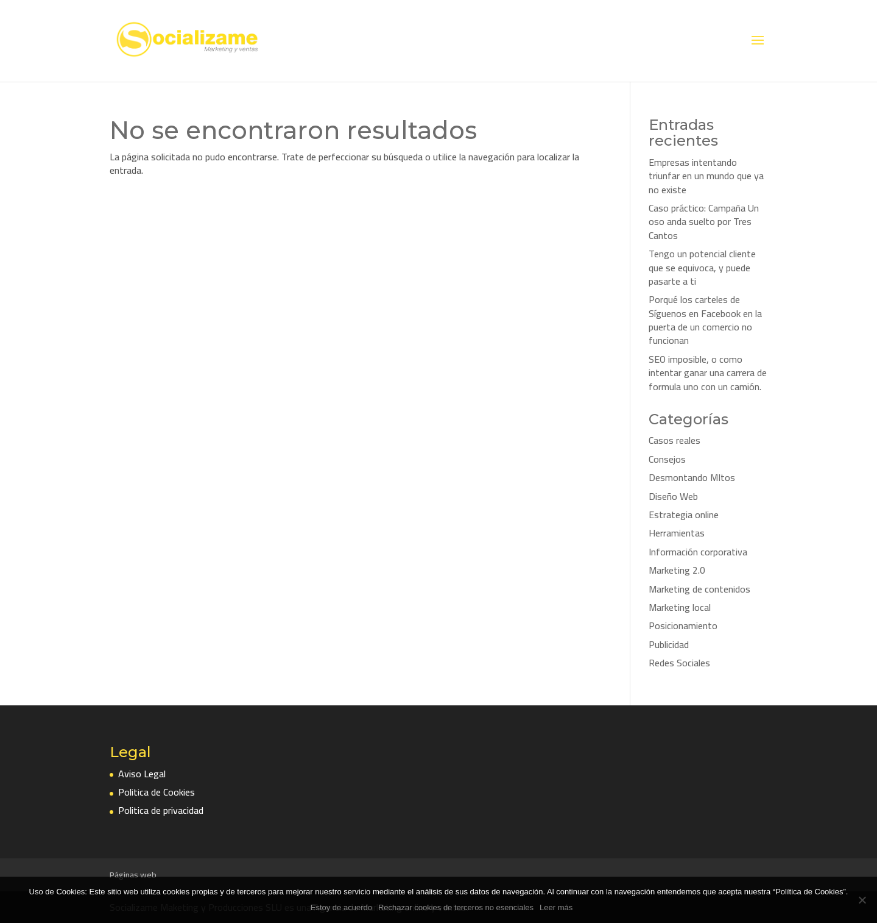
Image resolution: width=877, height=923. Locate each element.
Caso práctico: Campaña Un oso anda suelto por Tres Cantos (704, 221)
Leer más (556, 907)
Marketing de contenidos (699, 589)
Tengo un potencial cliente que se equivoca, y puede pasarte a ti (702, 267)
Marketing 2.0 (677, 570)
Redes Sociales (679, 663)
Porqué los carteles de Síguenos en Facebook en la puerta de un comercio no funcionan (705, 319)
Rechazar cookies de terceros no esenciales (456, 907)
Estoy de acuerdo (341, 907)
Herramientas (677, 533)
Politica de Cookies (156, 792)
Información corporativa (698, 552)
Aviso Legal (142, 773)
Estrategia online (684, 514)
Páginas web (133, 875)
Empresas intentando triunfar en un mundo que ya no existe (706, 176)
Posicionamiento (683, 625)
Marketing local (680, 607)
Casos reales (674, 440)
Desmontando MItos (692, 477)
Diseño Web (673, 496)
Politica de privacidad (160, 810)
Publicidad (669, 644)
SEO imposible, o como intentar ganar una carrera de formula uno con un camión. (708, 373)
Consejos (667, 459)
